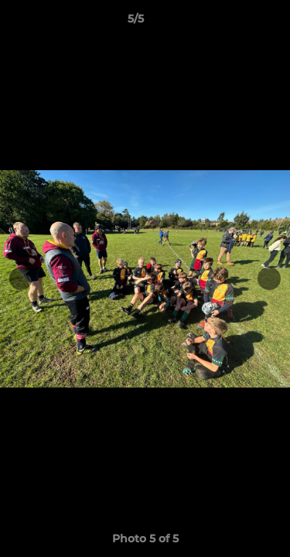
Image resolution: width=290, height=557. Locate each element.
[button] (234, 22)
